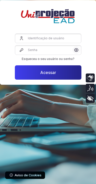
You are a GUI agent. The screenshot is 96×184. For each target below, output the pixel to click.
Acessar (48, 72)
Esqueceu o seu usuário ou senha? (48, 59)
